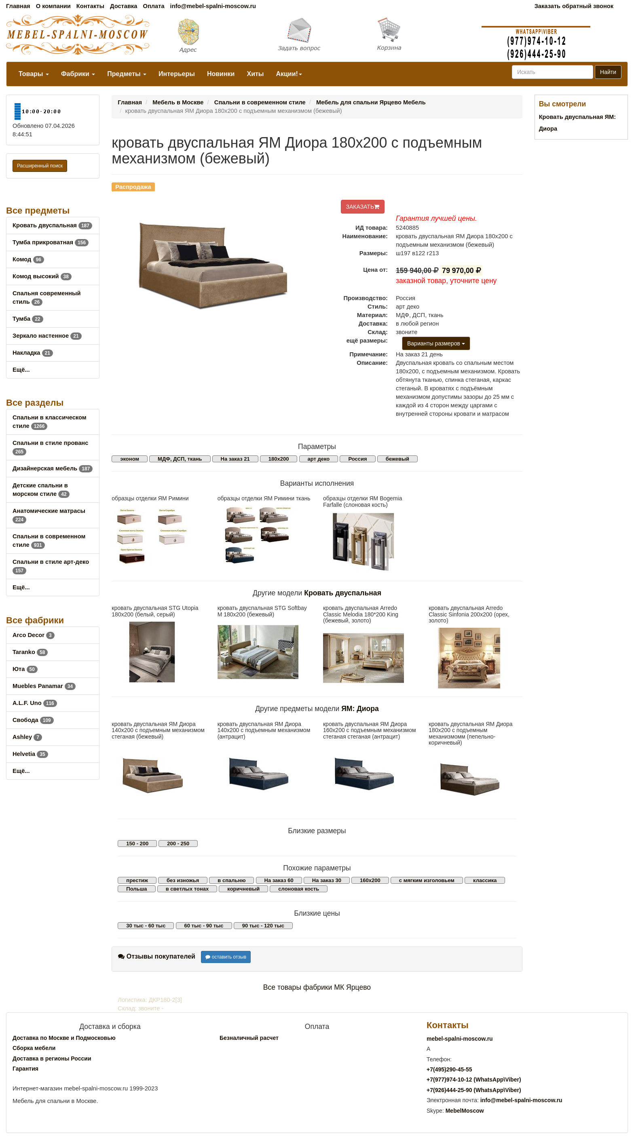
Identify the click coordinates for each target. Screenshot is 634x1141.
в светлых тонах (187, 889)
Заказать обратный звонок (574, 6)
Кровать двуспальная (52, 225)
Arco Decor (34, 635)
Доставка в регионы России (52, 1058)
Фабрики (78, 73)
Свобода (33, 720)
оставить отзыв (225, 957)
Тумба (28, 318)
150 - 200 (137, 843)
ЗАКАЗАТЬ (363, 206)
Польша (136, 889)
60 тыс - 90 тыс (204, 926)
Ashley (27, 737)
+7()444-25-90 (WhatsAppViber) (474, 1090)
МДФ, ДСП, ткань (180, 459)
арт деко (319, 459)
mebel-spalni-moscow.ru (460, 1038)
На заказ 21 (235, 459)
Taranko (30, 652)
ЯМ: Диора (360, 709)
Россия (357, 459)
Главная (18, 6)
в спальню (231, 880)
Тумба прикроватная (51, 242)
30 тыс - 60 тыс (145, 926)
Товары (34, 73)
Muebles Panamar (44, 686)
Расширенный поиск (40, 166)
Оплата (153, 6)
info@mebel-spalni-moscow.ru (213, 6)
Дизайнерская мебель (53, 468)
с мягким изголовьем (426, 880)
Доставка (123, 6)
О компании (53, 6)
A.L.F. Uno (35, 703)
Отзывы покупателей (156, 956)
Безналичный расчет (249, 1038)
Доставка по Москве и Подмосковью (64, 1038)
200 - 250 (178, 843)
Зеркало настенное (47, 335)
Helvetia (30, 754)
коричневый (243, 889)
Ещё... (21, 369)
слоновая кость (298, 889)
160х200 (370, 880)
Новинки (221, 73)
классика (485, 880)
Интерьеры (176, 73)
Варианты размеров (436, 343)
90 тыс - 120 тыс (263, 926)
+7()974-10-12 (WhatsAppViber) (474, 1079)
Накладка (33, 352)
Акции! (289, 73)
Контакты (90, 6)
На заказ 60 (279, 880)
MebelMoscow (465, 1110)
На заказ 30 (326, 880)
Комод (28, 259)
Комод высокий (42, 276)
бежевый (397, 459)
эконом (129, 459)
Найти (608, 72)
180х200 (278, 459)
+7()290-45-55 (449, 1069)
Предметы (126, 73)
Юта (25, 669)
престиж (137, 880)
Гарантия (25, 1068)
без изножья (183, 880)
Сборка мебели (34, 1048)
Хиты (255, 73)
